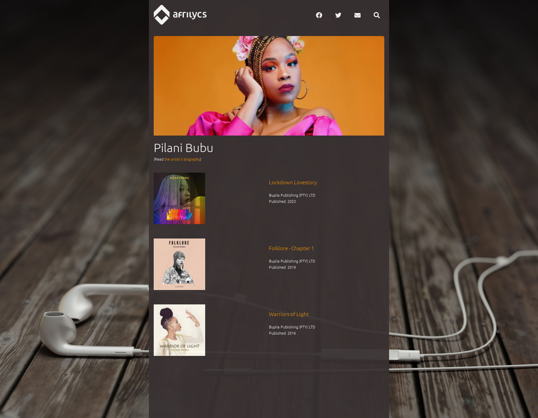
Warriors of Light (289, 313)
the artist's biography (182, 159)
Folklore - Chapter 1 (291, 248)
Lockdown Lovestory (293, 182)
